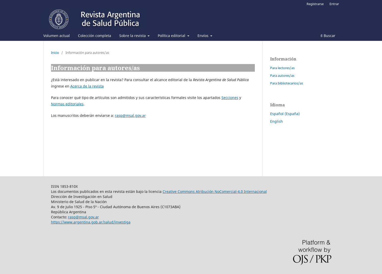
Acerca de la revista (87, 86)
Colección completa (94, 35)
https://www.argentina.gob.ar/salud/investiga (90, 222)
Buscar (328, 35)
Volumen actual (56, 35)
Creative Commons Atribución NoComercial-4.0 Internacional (215, 191)
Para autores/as (282, 75)
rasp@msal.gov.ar (130, 115)
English (276, 121)
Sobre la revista (133, 35)
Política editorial (172, 35)
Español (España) (285, 113)
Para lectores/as (282, 68)
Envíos (203, 35)
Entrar (334, 4)
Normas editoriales (67, 104)
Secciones (229, 97)
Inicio (55, 52)
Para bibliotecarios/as (286, 83)
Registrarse (315, 4)
